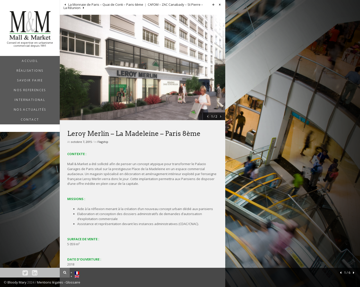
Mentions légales (50, 282)
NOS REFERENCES (30, 90)
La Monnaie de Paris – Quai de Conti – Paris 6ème (105, 4)
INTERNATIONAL (29, 100)
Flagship (103, 142)
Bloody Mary (17, 282)
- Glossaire (72, 282)
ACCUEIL (30, 61)
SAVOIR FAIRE (30, 80)
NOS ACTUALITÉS (30, 109)
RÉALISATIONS (30, 70)
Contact (30, 119)
